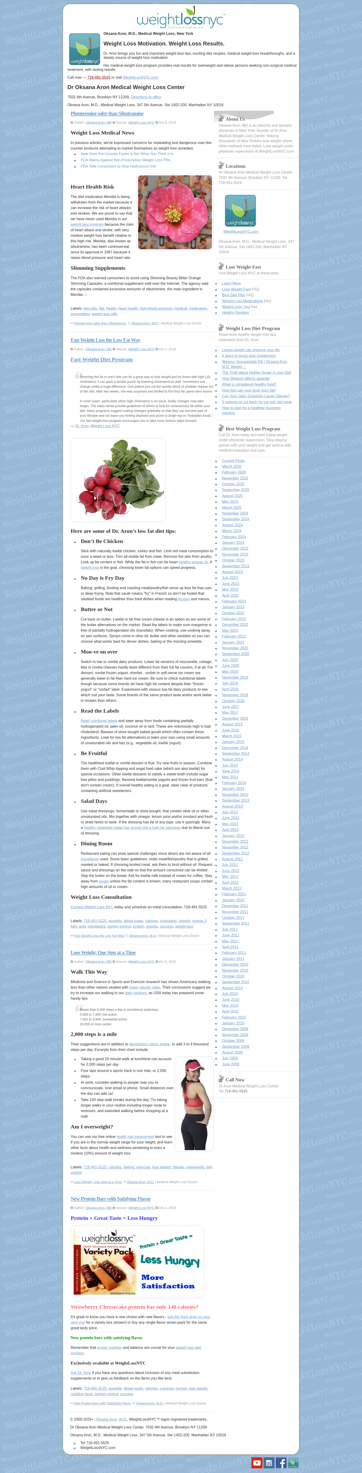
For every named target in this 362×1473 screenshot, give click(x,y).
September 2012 (235, 853)
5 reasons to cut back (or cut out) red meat (256, 402)
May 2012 (230, 877)
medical (180, 308)
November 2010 (235, 970)
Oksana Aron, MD (98, 122)
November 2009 (235, 1035)
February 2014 (234, 783)
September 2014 (235, 754)
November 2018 (235, 695)
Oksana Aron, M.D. (144, 323)
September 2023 (235, 566)
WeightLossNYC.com (140, 77)
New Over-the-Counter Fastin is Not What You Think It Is (127, 154)
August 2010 (232, 988)
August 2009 (232, 1052)
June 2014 (230, 771)
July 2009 (230, 1058)
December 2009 (235, 1029)
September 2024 (235, 519)
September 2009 (235, 1047)
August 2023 (232, 572)
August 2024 (232, 525)
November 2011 (235, 912)
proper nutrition (109, 1348)
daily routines (136, 993)
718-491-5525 (98, 77)
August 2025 (232, 496)
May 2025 (230, 502)
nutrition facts (82, 1394)
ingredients (90, 859)
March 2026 (231, 466)
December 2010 (235, 964)
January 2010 (233, 1023)
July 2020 (230, 660)
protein (138, 926)
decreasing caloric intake (149, 1044)
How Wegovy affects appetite (246, 379)
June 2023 (230, 584)
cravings (167, 1388)
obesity (184, 921)
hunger (181, 1388)
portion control (119, 926)
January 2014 (233, 789)
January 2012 (233, 900)
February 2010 (234, 1017)
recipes (184, 599)
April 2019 (230, 689)
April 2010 (230, 1011)
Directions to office (146, 97)
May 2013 (230, 824)
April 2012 (230, 883)
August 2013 (232, 806)
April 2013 (230, 830)
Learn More (231, 283)
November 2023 (235, 554)
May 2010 (230, 1006)
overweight (96, 926)
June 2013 (230, 818)
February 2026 (234, 472)
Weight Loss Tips (236, 307)
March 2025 (231, 508)
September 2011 (235, 923)
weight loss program (87, 224)
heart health (128, 308)
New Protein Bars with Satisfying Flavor (111, 1199)
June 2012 (230, 871)
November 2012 (235, 847)
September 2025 (235, 490)
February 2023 (234, 601)
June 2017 (230, 707)
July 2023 (230, 578)
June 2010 (230, 1000)
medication (198, 308)
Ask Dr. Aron (81, 1373)
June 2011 (230, 935)
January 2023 (233, 607)
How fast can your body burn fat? (249, 390)
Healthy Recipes (235, 313)
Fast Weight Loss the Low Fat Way (105, 340)
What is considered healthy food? (249, 384)
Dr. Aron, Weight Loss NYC (97, 426)
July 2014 (230, 765)
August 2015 (232, 724)
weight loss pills (105, 314)
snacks (152, 926)
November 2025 (235, 478)
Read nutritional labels (99, 721)
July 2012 (230, 865)
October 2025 (233, 484)
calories (151, 921)
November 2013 (235, 795)
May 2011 (230, 941)
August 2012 (232, 859)
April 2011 (230, 947)
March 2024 (231, 531)
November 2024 (235, 513)
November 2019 (235, 677)
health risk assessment (135, 1137)
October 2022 (233, 613)
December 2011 (235, 906)
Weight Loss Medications (242, 301)
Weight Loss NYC (141, 122)
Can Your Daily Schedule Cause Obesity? (256, 396)
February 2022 (234, 619)
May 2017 (230, 712)
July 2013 (230, 812)
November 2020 (235, 648)
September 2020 (235, 654)
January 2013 (233, 836)
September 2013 (235, 800)
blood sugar (133, 921)
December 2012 (235, 841)
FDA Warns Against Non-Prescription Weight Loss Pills (125, 160)
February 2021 (234, 636)
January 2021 (233, 642)
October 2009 (233, 1041)
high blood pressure (156, 308)
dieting (129, 1167)
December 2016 (235, 718)
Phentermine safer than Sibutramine (107, 113)
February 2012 (234, 894)
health (111, 308)
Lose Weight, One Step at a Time (103, 952)
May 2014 (230, 777)
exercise (143, 1167)
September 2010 (235, 982)
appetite (115, 921)
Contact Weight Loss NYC (92, 907)
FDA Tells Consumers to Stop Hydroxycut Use (118, 166)
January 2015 (233, 742)
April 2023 (230, 595)
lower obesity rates (144, 987)
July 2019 (230, 683)
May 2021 (230, 631)
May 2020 (230, 672)
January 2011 (233, 959)
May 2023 (230, 589)
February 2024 (234, 537)
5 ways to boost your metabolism (249, 356)
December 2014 (235, 748)
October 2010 (233, 976)
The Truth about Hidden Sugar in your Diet (256, 373)
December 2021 (235, 625)
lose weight (161, 1167)
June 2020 (230, 666)
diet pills (90, 308)
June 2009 (230, 1064)
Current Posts (233, 461)
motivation (168, 921)
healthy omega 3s (193, 562)
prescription (80, 314)
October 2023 (233, 560)
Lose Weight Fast (236, 289)
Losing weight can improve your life (251, 350)
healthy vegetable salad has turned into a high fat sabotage (132, 828)
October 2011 (233, 918)
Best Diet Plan (233, 295)
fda (101, 308)
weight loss (90, 568)
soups (104, 881)
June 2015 (230, 730)
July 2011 (230, 929)
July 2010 (230, 994)
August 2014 (232, 759)
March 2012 (231, 888)
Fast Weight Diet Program (102, 359)
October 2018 (233, 701)
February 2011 (234, 953)
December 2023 (235, 548)
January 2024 (233, 543)
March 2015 (231, 736)
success (166, 926)
